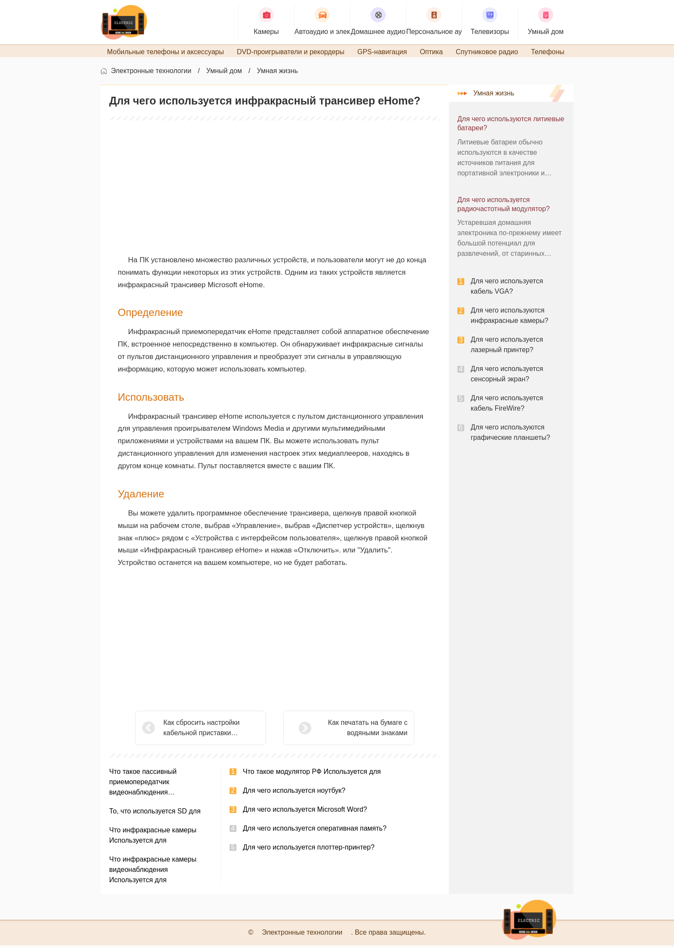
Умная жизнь (277, 73)
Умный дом (224, 73)
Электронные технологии (151, 73)
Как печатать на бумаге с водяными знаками (346, 730)
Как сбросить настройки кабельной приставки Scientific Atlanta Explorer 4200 (210, 731)
